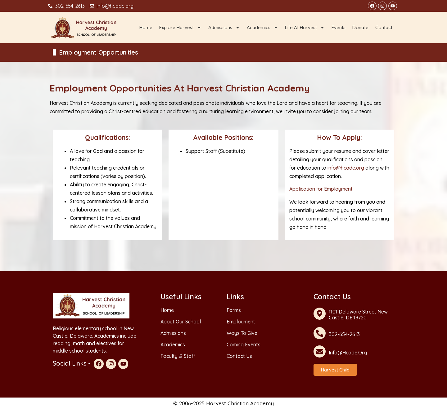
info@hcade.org (346, 168)
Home (145, 27)
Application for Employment (321, 189)
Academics (262, 27)
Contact (383, 27)
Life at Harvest (305, 27)
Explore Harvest (180, 27)
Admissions (224, 27)
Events (338, 27)
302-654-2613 (344, 334)
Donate (360, 27)
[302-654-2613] (320, 333)
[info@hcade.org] (320, 351)
